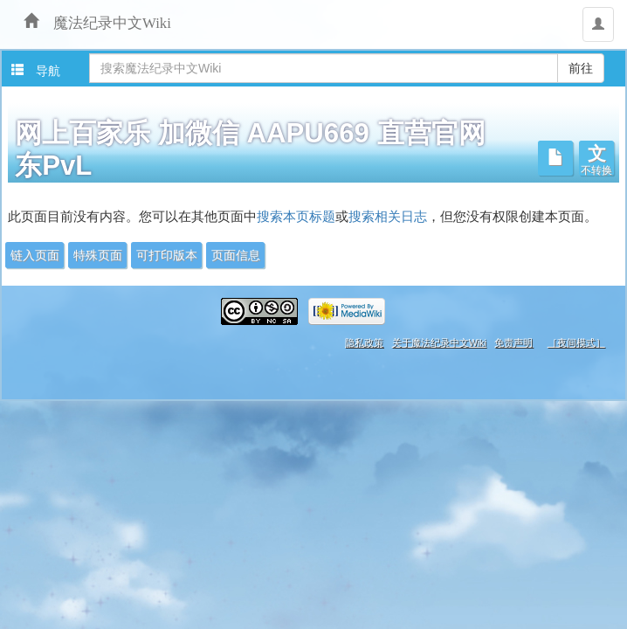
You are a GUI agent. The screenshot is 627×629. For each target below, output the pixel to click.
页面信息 (235, 255)
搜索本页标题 (296, 217)
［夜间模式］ (576, 342)
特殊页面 (97, 255)
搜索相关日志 (387, 217)
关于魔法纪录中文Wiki (439, 342)
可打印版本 (166, 255)
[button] (596, 158)
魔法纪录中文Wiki (104, 21)
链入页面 (34, 255)
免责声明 (513, 342)
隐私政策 (364, 342)
